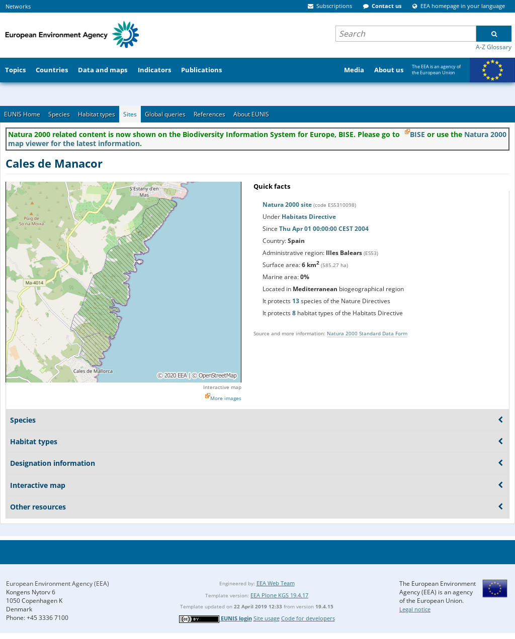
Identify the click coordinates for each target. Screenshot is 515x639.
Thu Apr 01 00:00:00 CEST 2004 (324, 228)
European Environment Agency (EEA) (57, 583)
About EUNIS (251, 114)
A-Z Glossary (493, 47)
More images (225, 398)
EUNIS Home (22, 114)
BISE (417, 134)
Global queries (165, 114)
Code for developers (308, 618)
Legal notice (415, 609)
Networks (18, 6)
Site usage (266, 618)
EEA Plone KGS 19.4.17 (279, 595)
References (209, 114)
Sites (130, 114)
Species (59, 114)
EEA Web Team (275, 583)
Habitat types (96, 114)
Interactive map (222, 387)
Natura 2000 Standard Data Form (367, 333)
